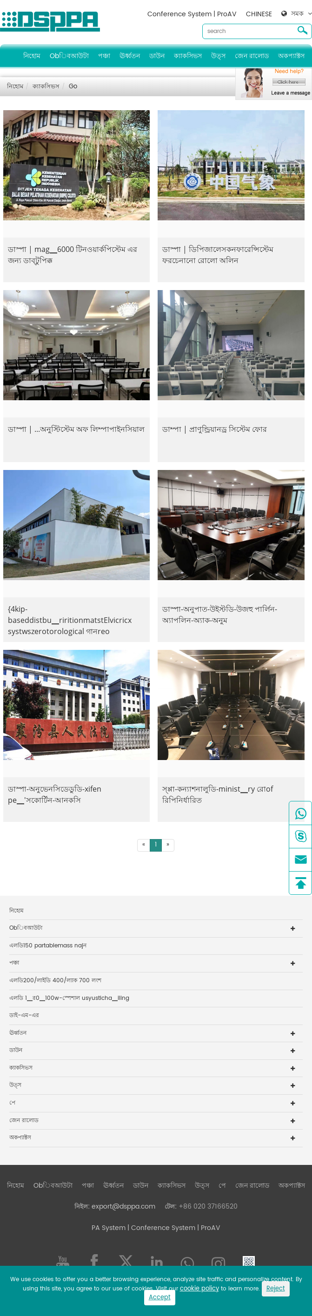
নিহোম (31, 56)
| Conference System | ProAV (173, 1228)
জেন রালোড (252, 56)
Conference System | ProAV (192, 14)
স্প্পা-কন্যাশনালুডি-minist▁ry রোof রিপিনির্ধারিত (217, 794)
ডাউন (157, 56)
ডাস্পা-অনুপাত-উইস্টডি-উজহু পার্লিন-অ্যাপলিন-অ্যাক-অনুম (219, 614)
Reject (275, 1289)
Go (73, 87)
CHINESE (259, 14)
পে (12, 1102)
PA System (109, 1228)
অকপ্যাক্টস (291, 56)
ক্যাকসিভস (188, 56)
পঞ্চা (104, 56)
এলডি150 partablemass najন (47, 945)
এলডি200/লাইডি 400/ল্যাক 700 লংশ (55, 980)
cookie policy (199, 1289)
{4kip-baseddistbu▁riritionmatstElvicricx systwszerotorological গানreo (70, 620)
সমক (297, 14)
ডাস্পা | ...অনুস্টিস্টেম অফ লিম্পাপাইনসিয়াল (76, 429)
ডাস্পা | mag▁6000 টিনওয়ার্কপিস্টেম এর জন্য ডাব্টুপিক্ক (72, 254)
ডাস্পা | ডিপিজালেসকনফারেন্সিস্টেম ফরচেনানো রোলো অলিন (217, 254)
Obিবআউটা (69, 56)
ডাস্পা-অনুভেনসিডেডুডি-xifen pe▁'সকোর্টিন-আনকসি (54, 794)
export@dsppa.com (123, 1206)
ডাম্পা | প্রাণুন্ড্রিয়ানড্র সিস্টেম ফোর (214, 429)
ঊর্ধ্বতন (129, 56)
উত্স (218, 56)
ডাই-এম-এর (24, 1015)
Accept (160, 1298)
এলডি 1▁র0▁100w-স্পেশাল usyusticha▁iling (69, 998)
